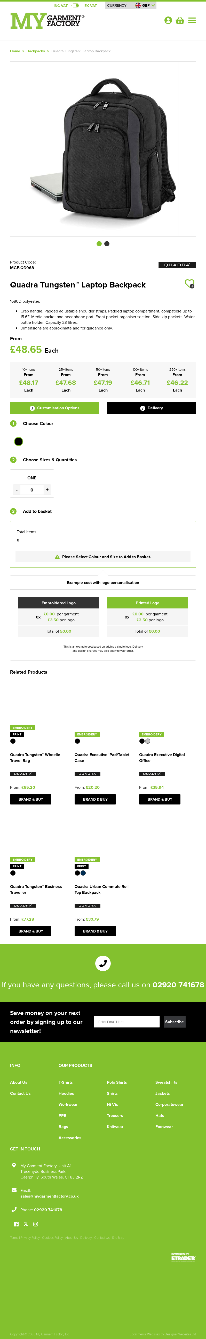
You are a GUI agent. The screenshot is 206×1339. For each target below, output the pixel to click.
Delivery (151, 408)
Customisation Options (55, 408)
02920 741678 (178, 984)
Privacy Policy (30, 1237)
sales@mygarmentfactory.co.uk (49, 1196)
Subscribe (174, 1022)
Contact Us (20, 1093)
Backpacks (36, 51)
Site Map (118, 1237)
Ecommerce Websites (145, 1334)
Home (15, 51)
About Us (18, 1082)
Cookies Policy (52, 1237)
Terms (14, 1237)
